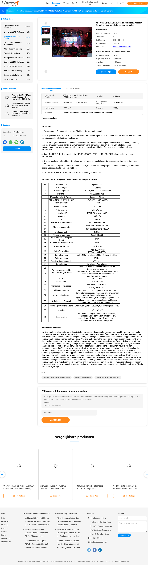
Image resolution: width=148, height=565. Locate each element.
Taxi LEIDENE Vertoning (17, 70)
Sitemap (4, 535)
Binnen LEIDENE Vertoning (17, 32)
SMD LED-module (17, 79)
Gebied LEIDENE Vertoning (17, 62)
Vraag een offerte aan (138, 3)
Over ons (4, 528)
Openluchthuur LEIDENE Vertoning (108, 377)
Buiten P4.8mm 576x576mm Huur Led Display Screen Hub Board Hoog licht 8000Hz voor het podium (68, 544)
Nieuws (4, 532)
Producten (5, 521)
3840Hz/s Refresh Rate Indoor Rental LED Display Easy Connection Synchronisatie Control (92, 488)
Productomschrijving (72, 88)
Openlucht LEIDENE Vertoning (17, 27)
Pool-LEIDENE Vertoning (17, 66)
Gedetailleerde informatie (51, 88)
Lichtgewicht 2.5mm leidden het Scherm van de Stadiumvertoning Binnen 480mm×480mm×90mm (37, 521)
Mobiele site (5, 538)
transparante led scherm (17, 57)
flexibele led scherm (17, 53)
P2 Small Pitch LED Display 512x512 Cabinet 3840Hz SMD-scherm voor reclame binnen (37, 544)
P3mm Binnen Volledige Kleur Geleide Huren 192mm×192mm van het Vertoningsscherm (69, 521)
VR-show (4, 525)
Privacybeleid (6, 542)
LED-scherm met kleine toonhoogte (17, 44)
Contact (17, 149)
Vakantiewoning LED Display (17, 37)
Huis (3, 518)
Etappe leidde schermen (17, 75)
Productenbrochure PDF (122, 47)
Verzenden (55, 419)
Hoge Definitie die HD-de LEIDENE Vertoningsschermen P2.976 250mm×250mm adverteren (36, 533)
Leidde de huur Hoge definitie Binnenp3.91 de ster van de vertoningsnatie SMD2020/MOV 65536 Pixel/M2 (21, 113)
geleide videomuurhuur (83, 377)
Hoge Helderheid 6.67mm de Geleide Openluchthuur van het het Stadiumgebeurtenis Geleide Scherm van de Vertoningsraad (69, 533)
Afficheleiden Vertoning (17, 49)
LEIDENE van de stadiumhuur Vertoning (57, 377)
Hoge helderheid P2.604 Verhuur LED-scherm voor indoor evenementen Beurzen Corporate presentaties (21, 105)
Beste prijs (106, 72)
